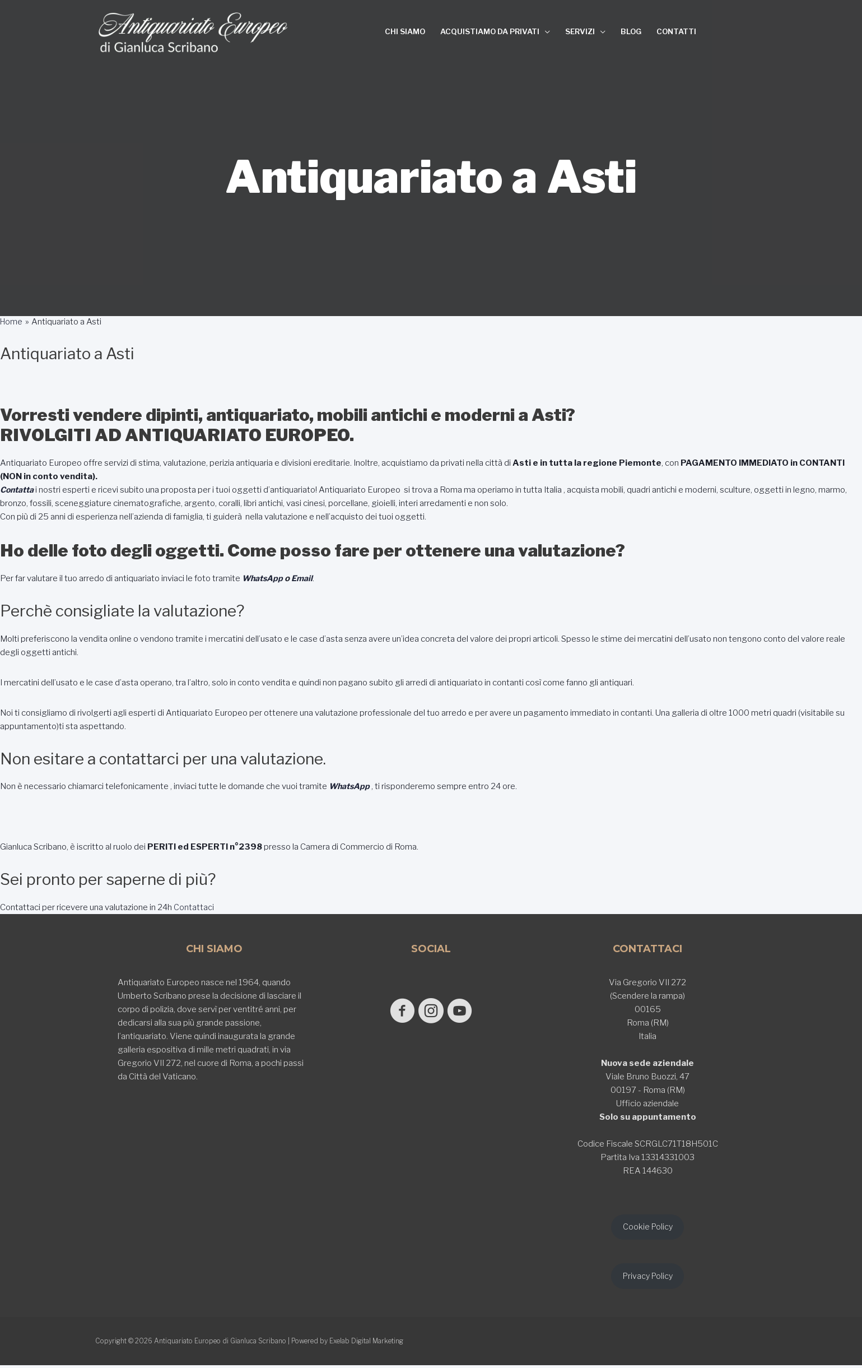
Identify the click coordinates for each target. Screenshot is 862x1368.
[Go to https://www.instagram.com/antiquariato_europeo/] (431, 1012)
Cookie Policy (647, 1228)
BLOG (631, 31)
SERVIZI (580, 31)
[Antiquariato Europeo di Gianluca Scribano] (193, 32)
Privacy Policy (647, 1278)
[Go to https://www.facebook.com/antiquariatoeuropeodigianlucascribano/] (395, 1012)
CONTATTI (676, 31)
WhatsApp (263, 578)
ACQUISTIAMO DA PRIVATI (489, 31)
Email (304, 578)
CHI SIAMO (405, 31)
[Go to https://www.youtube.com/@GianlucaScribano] (466, 1012)
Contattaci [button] (193, 907)
